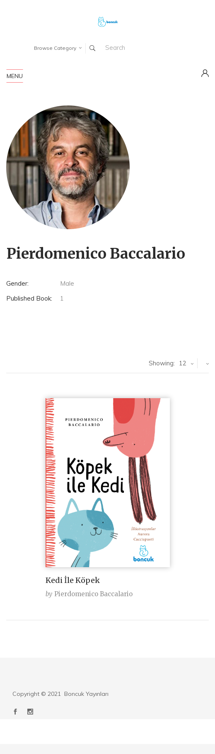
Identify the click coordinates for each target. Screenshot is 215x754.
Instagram (30, 712)
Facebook (15, 712)
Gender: (17, 283)
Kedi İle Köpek (73, 580)
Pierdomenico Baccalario (93, 594)
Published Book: (29, 298)
